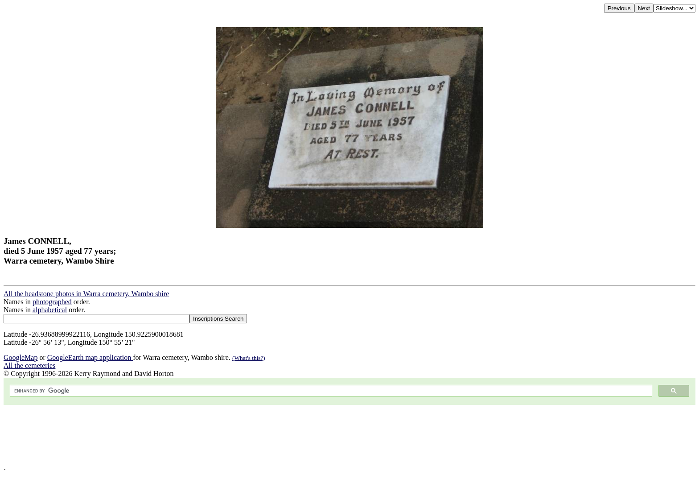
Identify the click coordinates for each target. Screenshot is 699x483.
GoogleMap (20, 357)
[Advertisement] (271, 436)
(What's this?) (248, 358)
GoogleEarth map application (90, 357)
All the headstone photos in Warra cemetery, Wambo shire (86, 293)
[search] (330, 391)
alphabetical (50, 310)
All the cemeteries (29, 365)
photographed (52, 301)
